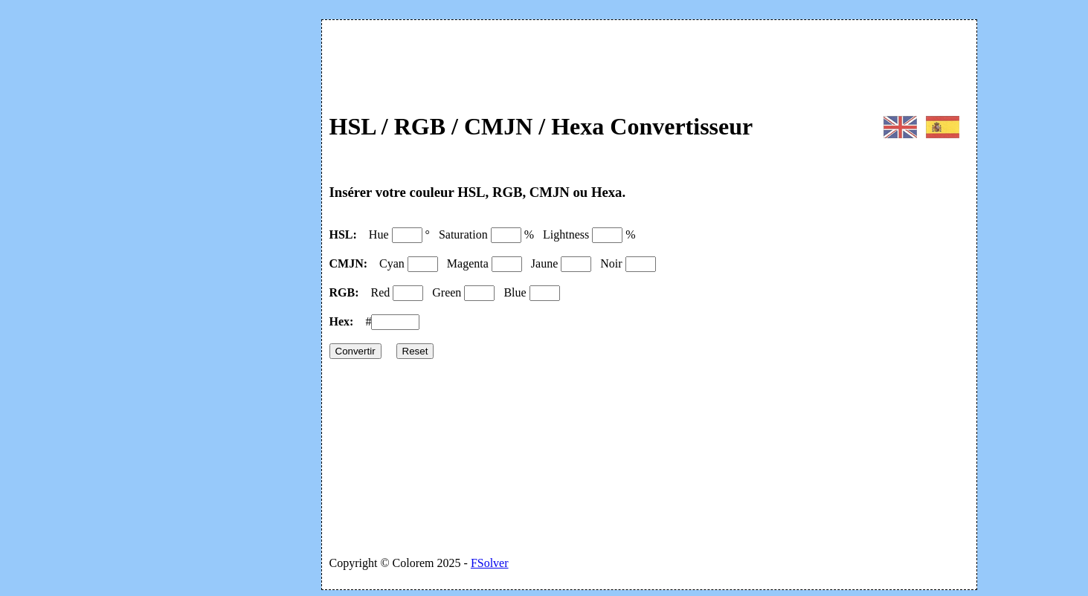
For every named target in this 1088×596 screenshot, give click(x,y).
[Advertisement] (202, 229)
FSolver (490, 563)
